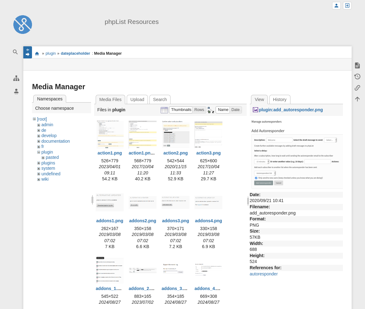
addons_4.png (209, 288)
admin (47, 124)
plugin (51, 53)
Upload (137, 99)
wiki (44, 179)
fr (42, 146)
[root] (42, 119)
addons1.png (109, 220)
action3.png (208, 152)
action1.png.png (145, 152)
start (36, 53)
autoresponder (264, 273)
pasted (52, 157)
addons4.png (208, 220)
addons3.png (175, 220)
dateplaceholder (75, 53)
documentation (55, 141)
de (43, 130)
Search (160, 99)
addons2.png (142, 220)
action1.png (110, 152)
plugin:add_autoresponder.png (291, 109)
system (48, 168)
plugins (48, 162)
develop (49, 135)
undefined (51, 173)
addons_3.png (176, 288)
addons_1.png (110, 288)
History (280, 99)
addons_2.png (143, 288)
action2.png (175, 152)
